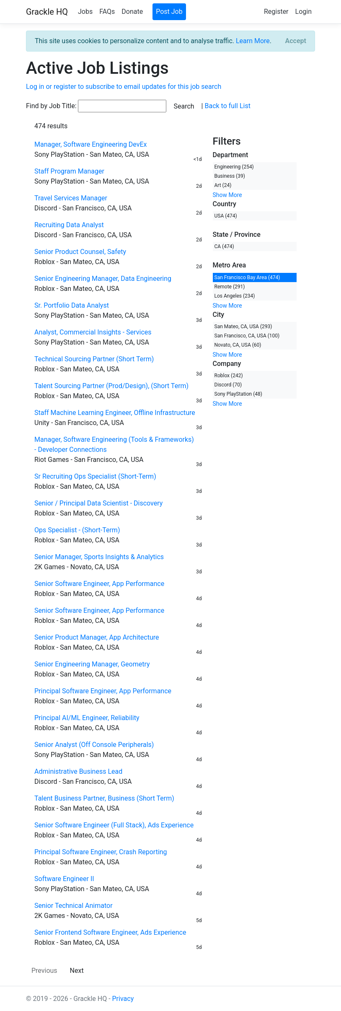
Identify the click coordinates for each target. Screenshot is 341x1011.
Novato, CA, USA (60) (237, 345)
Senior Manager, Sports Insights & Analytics (99, 557)
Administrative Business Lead (78, 771)
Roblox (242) (228, 375)
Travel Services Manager (70, 198)
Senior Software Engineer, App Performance (99, 584)
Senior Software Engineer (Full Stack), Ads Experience (114, 825)
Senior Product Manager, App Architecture (96, 637)
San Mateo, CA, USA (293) (243, 326)
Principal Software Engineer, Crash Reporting (100, 852)
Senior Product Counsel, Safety (80, 252)
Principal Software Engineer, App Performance (102, 691)
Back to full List (227, 106)
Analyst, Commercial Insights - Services (93, 332)
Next (77, 971)
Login (303, 12)
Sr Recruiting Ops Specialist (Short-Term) (95, 476)
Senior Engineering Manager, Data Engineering (102, 279)
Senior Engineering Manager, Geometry (92, 664)
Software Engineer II (64, 879)
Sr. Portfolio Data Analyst (71, 305)
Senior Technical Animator (73, 906)
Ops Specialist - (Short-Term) (77, 530)
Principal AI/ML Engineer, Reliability (86, 718)
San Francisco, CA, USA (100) (247, 336)
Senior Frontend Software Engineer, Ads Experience (110, 932)
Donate (132, 12)
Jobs (85, 12)
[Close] (296, 41)
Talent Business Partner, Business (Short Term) (104, 798)
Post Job (169, 12)
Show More (227, 195)
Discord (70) (228, 385)
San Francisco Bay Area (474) (247, 277)
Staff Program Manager (69, 171)
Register (276, 12)
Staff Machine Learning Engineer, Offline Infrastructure (114, 413)
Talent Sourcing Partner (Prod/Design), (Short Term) (111, 386)
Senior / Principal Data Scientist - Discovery (98, 503)
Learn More (253, 41)
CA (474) (224, 246)
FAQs (107, 12)
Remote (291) (229, 287)
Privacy (123, 999)
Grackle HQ (47, 12)
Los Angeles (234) (234, 296)
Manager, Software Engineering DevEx (90, 144)
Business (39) (229, 176)
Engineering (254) (234, 167)
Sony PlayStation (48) (238, 394)
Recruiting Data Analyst (69, 225)
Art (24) (223, 185)
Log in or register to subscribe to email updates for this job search (123, 87)
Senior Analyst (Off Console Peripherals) (94, 745)
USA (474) (225, 216)
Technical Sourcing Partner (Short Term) (94, 359)
